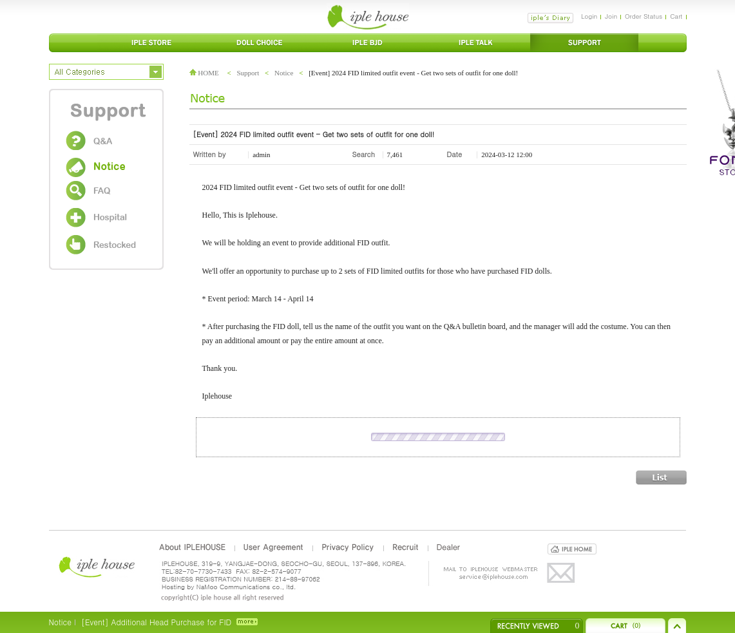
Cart (676, 16)
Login (589, 16)
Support (247, 73)
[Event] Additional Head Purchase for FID (156, 621)
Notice (283, 73)
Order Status (643, 16)
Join (611, 16)
